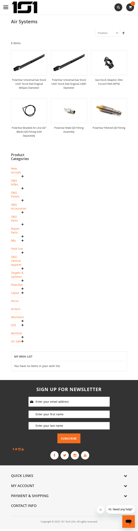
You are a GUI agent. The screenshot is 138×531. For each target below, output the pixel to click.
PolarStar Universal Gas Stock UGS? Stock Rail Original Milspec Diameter (29, 83)
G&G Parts (14, 218)
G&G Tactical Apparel (16, 260)
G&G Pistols (15, 194)
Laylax (15, 293)
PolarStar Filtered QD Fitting (109, 129)
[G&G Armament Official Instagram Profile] (76, 456)
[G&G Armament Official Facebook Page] (51, 456)
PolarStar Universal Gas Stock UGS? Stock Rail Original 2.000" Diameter (69, 83)
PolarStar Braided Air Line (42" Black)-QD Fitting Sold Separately (29, 131)
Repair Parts (15, 230)
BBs (13, 240)
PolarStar (17, 285)
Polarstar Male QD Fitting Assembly (69, 129)
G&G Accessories (18, 206)
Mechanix (17, 317)
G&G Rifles (14, 182)
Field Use (17, 249)
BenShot (16, 333)
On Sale (16, 341)
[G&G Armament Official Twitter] (63, 456)
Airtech (15, 309)
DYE (13, 325)
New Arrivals (16, 170)
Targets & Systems (17, 275)
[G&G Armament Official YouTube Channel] (89, 456)
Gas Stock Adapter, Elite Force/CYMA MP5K (108, 82)
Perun (15, 301)
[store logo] (20, 7)
